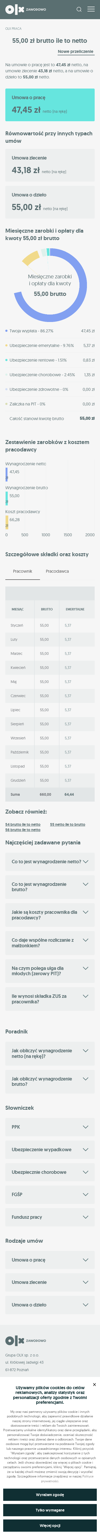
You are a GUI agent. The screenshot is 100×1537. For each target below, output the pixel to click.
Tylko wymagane (50, 1510)
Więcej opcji (50, 1525)
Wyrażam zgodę (50, 1494)
